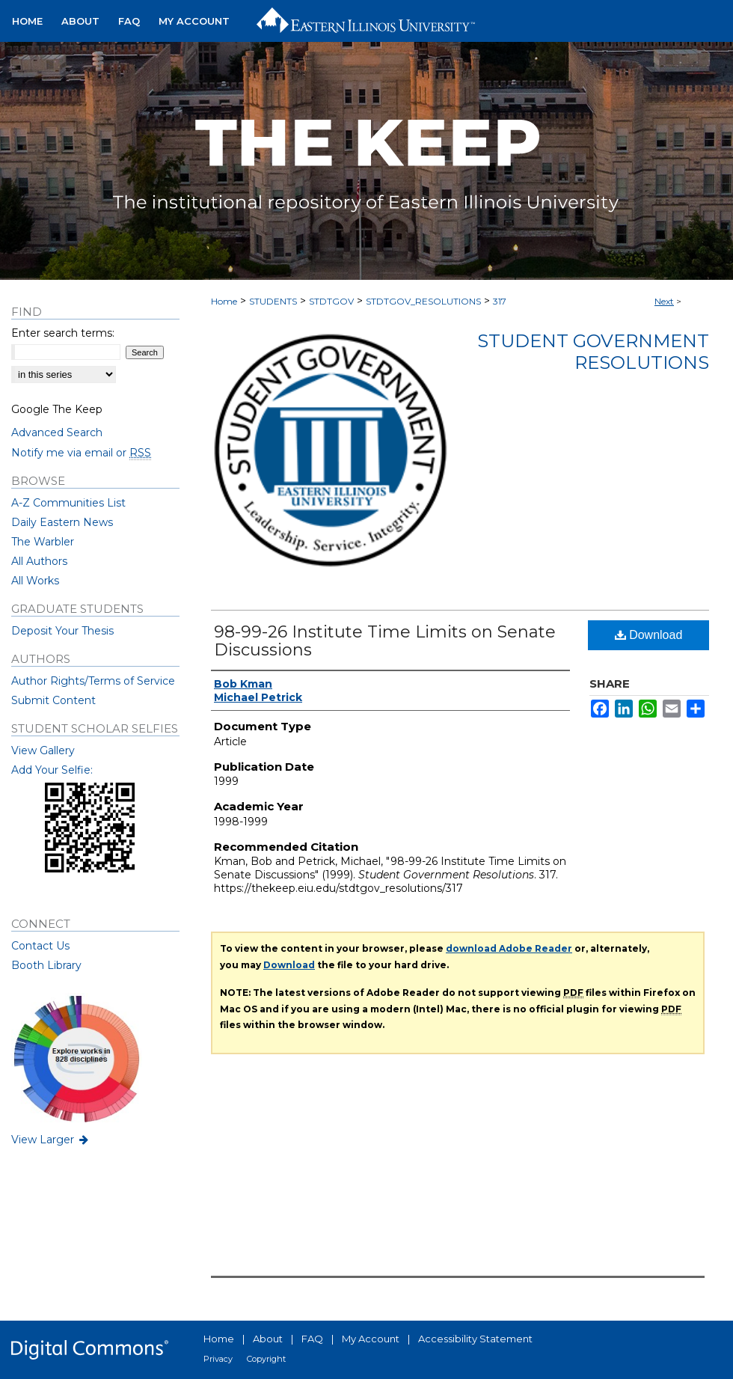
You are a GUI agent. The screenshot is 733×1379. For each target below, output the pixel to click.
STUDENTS (273, 301)
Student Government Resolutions (593, 351)
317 (499, 301)
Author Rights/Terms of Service (93, 681)
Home (224, 301)
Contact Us (40, 946)
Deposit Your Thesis (62, 630)
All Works (35, 580)
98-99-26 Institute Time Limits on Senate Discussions (385, 641)
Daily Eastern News (62, 522)
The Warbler (42, 541)
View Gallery (43, 750)
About (268, 1339)
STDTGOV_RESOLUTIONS (423, 301)
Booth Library (46, 965)
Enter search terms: (62, 333)
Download (649, 635)
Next (664, 301)
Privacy (218, 1359)
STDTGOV (331, 301)
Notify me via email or (81, 452)
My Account (370, 1339)
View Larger (51, 1139)
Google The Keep (56, 409)
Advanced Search (56, 432)
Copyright (266, 1359)
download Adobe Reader (509, 948)
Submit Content (53, 700)
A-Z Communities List (68, 503)
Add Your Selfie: (52, 770)
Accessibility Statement (475, 1339)
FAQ (312, 1339)
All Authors (39, 561)
